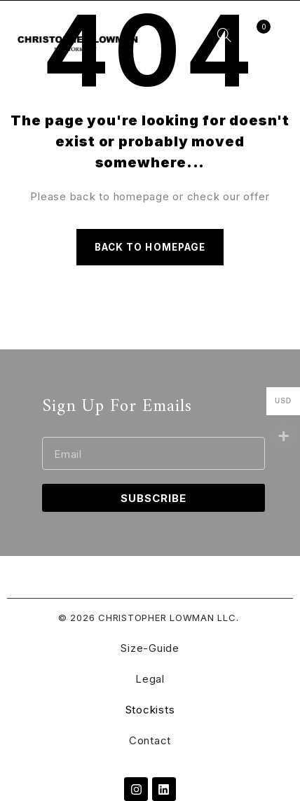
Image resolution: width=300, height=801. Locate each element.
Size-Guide (150, 648)
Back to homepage (150, 247)
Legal (150, 678)
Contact (150, 740)
